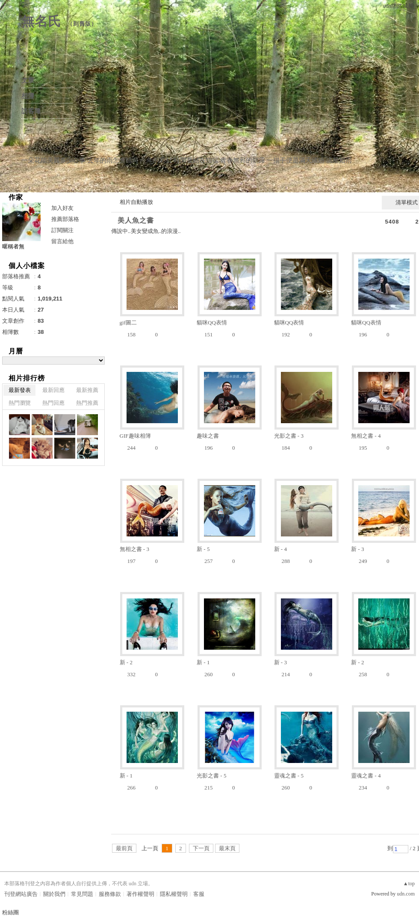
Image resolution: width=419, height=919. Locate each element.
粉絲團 (10, 912)
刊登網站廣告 (21, 894)
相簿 (27, 95)
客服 (198, 894)
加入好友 (62, 208)
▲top (409, 884)
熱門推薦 (87, 403)
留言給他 (62, 241)
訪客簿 (31, 111)
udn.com (406, 894)
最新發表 (20, 390)
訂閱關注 (62, 230)
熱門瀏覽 (20, 403)
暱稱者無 (13, 246)
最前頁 (124, 848)
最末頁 (227, 848)
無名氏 (41, 21)
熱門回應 (53, 403)
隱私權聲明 (174, 894)
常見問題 (82, 894)
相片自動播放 (136, 202)
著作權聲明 (140, 894)
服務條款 (110, 894)
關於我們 (54, 894)
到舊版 (82, 24)
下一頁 (201, 848)
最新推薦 (87, 390)
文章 (27, 80)
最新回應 (53, 390)
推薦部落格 (65, 219)
